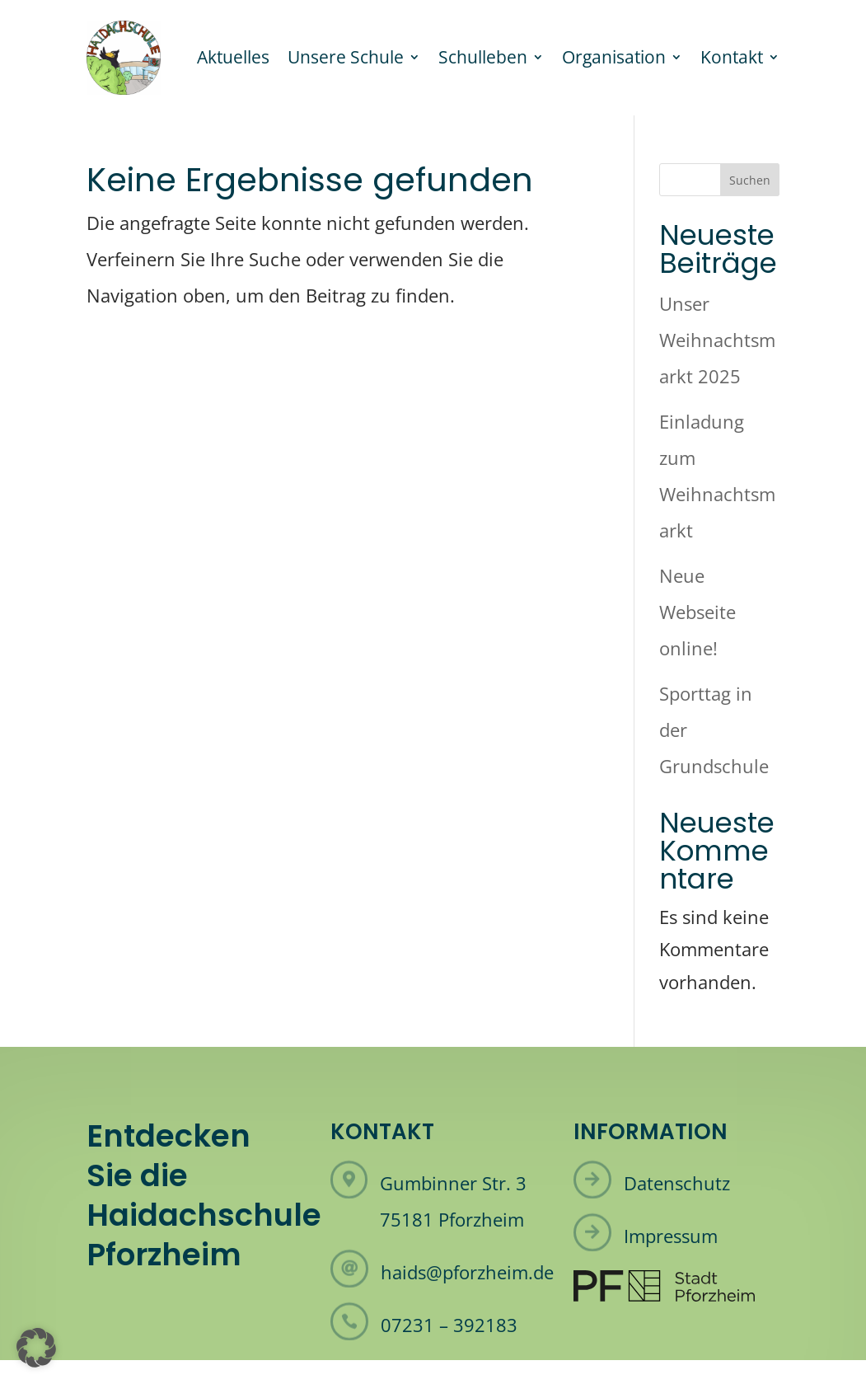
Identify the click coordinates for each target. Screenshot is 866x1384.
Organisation (614, 56)
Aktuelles (233, 56)
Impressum (671, 1235)
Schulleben (482, 56)
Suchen (749, 180)
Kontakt (731, 56)
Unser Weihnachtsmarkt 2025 (717, 339)
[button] (36, 1347)
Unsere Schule (346, 56)
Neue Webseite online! (697, 611)
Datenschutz (677, 1183)
